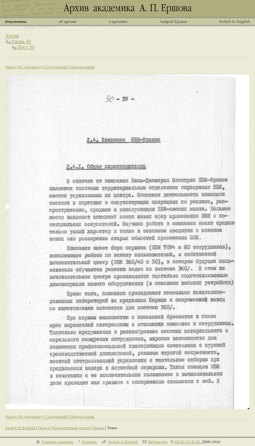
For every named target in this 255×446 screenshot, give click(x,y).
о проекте (118, 21)
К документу (30, 67)
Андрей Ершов (173, 21)
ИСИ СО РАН (187, 441)
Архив (12, 35)
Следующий (56, 67)
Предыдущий (82, 67)
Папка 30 (21, 41)
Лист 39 (25, 47)
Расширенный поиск (71, 427)
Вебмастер (157, 441)
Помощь (88, 441)
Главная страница (57, 441)
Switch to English (234, 21)
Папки (98, 427)
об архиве (68, 21)
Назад (11, 67)
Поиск (44, 427)
